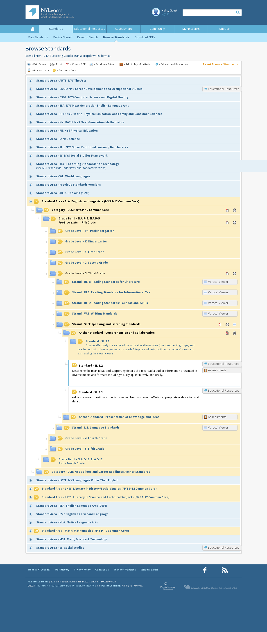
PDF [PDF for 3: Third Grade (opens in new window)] (227, 273)
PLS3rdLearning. (111, 585)
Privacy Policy (82, 569)
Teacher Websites (124, 569)
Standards (56, 29)
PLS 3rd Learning (38, 581)
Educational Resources (89, 29)
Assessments (217, 370)
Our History (62, 569)
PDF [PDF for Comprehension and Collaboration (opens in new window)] (227, 333)
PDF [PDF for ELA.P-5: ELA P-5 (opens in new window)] (227, 222)
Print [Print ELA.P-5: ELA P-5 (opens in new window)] (234, 222)
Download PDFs (145, 37)
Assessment (123, 29)
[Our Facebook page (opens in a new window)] (205, 570)
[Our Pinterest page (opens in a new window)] (215, 570)
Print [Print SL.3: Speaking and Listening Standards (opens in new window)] (227, 324)
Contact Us (102, 569)
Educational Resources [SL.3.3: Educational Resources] (223, 390)
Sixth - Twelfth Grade (76, 461)
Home (32, 29)
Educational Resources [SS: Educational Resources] (223, 547)
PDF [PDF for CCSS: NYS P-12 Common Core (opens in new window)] (227, 210)
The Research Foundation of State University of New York (66, 585)
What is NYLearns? (39, 569)
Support (224, 29)
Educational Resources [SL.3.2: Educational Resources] (223, 364)
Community (157, 29)
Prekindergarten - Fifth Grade (75, 220)
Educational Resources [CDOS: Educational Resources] (223, 89)
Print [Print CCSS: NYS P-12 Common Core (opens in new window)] (234, 210)
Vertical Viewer (62, 37)
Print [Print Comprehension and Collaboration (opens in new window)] (234, 333)
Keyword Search (87, 37)
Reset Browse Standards (220, 64)
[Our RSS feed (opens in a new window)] (225, 570)
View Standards (38, 37)
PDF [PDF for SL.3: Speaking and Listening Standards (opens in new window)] (220, 324)
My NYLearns (191, 29)
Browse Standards (116, 37)
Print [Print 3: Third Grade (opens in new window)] (234, 273)
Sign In (165, 14)
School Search (149, 569)
